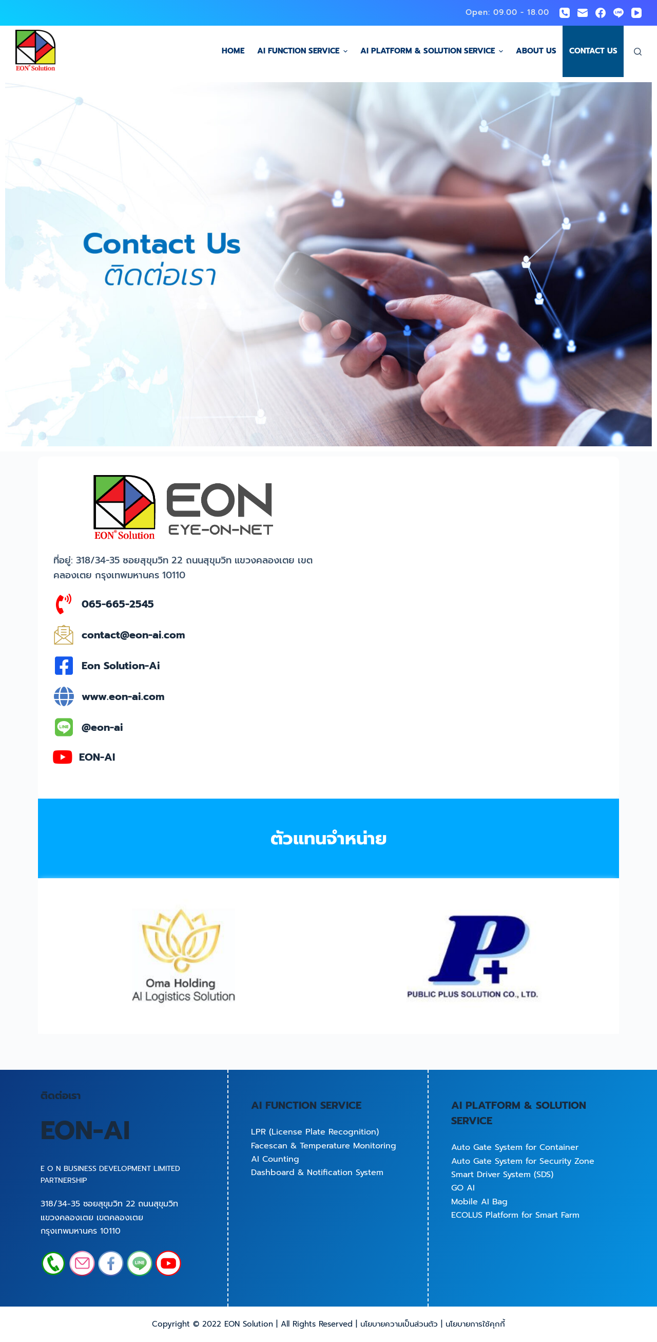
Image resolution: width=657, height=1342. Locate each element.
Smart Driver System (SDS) (502, 1174)
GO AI (463, 1188)
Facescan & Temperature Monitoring (323, 1146)
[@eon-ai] (63, 727)
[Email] (582, 13)
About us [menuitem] (536, 50)
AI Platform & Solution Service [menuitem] (433, 50)
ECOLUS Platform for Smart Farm (515, 1215)
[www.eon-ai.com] (63, 696)
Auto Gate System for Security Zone (522, 1161)
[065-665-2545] (63, 604)
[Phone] (564, 13)
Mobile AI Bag (479, 1202)
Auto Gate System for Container (514, 1147)
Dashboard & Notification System (317, 1172)
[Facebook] (600, 13)
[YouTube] (636, 13)
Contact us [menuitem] (593, 50)
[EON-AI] (62, 757)
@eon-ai (102, 727)
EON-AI (97, 757)
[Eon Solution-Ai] (63, 665)
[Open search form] (638, 51)
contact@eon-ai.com (133, 634)
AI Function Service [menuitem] (303, 50)
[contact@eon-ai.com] (63, 635)
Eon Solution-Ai (121, 665)
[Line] (618, 13)
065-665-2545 (118, 604)
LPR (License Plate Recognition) (315, 1132)
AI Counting (275, 1159)
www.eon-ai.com (123, 696)
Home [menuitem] (233, 50)
